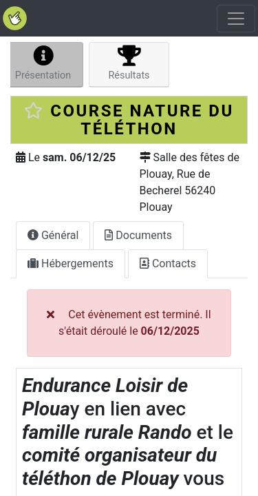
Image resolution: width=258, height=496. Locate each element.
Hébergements (71, 263)
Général (53, 235)
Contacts (168, 263)
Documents (138, 235)
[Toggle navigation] (236, 18)
